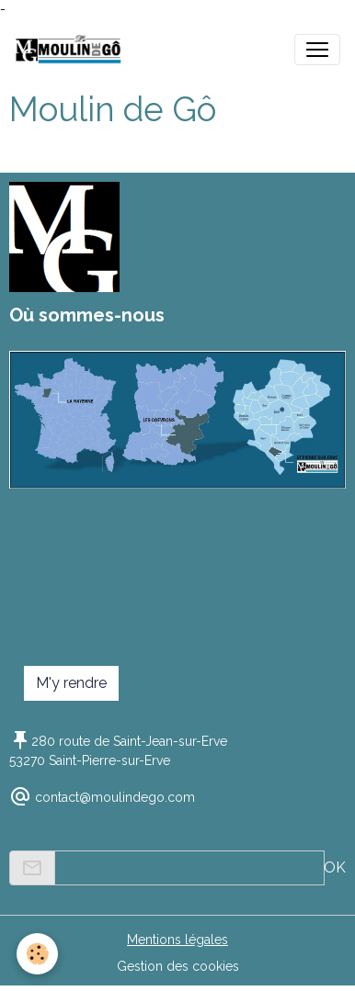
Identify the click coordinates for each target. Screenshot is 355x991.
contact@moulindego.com (115, 797)
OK (335, 867)
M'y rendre (71, 683)
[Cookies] (37, 953)
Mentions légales (177, 939)
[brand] (72, 49)
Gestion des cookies (178, 966)
